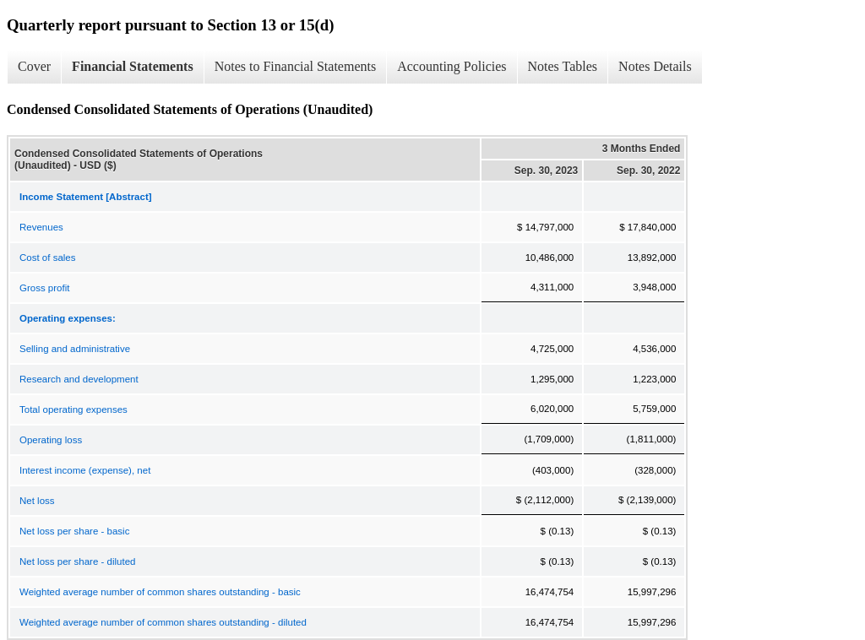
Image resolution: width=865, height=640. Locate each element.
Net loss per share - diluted (77, 561)
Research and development (79, 379)
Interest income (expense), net (84, 470)
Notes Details (655, 66)
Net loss (37, 501)
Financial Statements (132, 66)
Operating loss (50, 440)
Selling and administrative (74, 349)
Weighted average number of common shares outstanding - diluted (163, 622)
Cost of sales (47, 257)
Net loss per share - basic (74, 531)
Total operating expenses (73, 409)
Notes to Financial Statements (296, 66)
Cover (34, 66)
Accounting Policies (451, 66)
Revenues (41, 227)
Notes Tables (563, 66)
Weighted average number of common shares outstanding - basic (160, 592)
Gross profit (44, 288)
